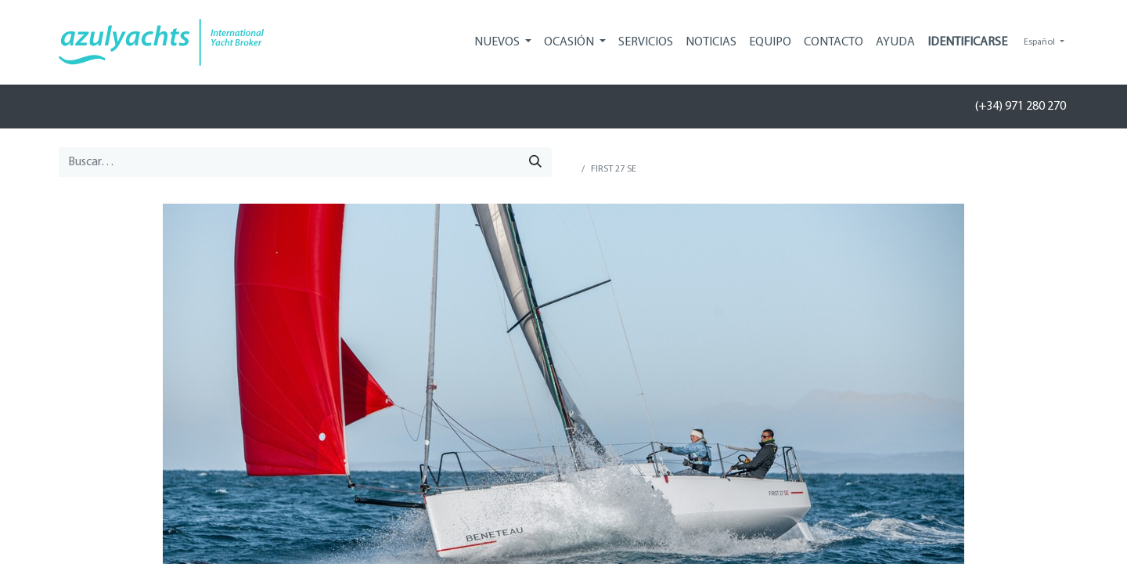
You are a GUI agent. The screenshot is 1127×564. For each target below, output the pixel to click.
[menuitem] (645, 42)
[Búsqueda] (535, 162)
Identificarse (967, 42)
